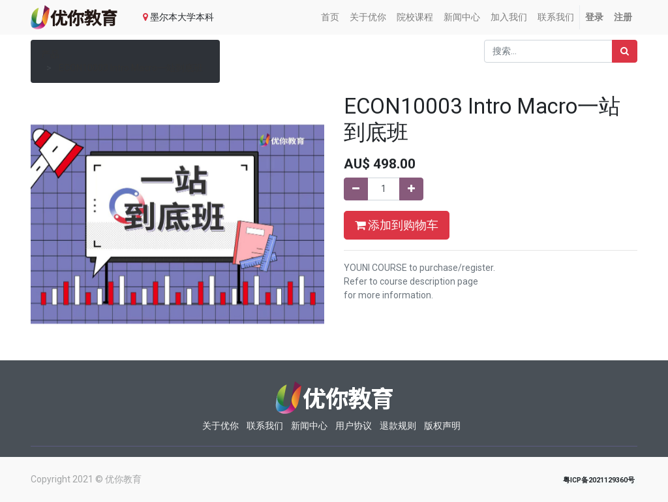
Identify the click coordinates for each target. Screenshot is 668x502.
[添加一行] (411, 189)
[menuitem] (330, 17)
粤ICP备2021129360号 (599, 480)
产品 (50, 54)
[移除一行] (356, 189)
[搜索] (624, 51)
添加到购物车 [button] (396, 225)
